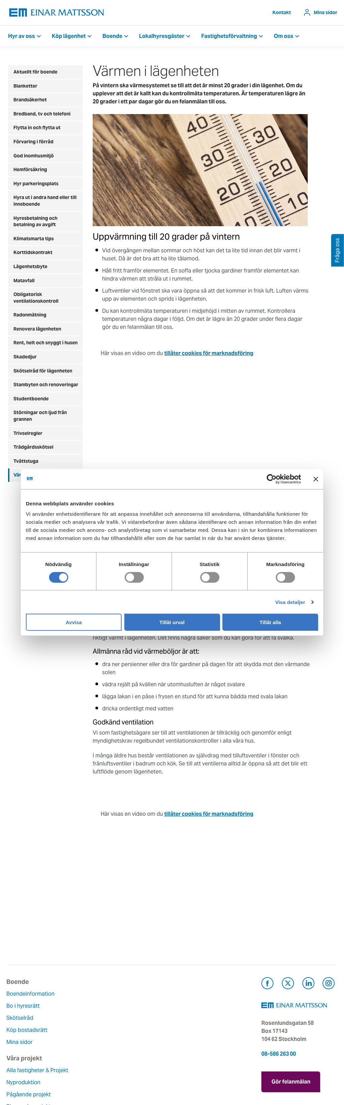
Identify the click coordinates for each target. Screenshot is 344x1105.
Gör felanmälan (290, 1080)
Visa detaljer (290, 602)
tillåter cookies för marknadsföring (208, 353)
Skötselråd (21, 1017)
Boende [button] (112, 36)
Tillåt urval (172, 622)
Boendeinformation (32, 993)
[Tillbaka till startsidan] (56, 12)
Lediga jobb (135, 1050)
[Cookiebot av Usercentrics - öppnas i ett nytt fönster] (284, 479)
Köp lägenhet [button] (69, 36)
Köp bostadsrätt (28, 1030)
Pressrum (189, 1030)
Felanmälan (191, 1005)
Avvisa (74, 622)
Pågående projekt (86, 1025)
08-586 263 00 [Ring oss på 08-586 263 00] (278, 1053)
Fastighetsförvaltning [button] (229, 36)
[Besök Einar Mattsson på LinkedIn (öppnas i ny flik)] (308, 984)
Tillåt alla (270, 622)
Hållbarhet (133, 1038)
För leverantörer (197, 1042)
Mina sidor (325, 12)
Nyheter (130, 1062)
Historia (130, 1025)
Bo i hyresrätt (24, 1005)
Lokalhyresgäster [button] (161, 36)
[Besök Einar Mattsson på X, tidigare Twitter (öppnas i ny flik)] (288, 984)
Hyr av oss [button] (21, 36)
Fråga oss (189, 1017)
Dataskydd (134, 1074)
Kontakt (281, 12)
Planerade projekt (86, 1038)
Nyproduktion (81, 1013)
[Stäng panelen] (315, 478)
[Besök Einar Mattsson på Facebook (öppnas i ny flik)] (267, 984)
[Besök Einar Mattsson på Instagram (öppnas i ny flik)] (328, 984)
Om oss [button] (283, 36)
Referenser (77, 1050)
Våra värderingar (141, 1013)
